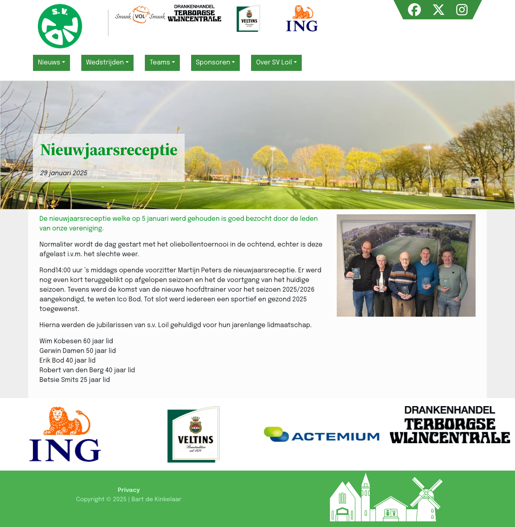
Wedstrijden (105, 62)
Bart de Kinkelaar (156, 499)
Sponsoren (213, 62)
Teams (160, 62)
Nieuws (49, 62)
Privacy (128, 490)
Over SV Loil (274, 62)
